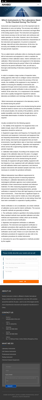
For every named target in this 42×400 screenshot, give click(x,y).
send (21, 281)
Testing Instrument (7, 357)
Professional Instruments (9, 354)
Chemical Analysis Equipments (10, 360)
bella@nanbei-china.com (13, 319)
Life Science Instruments (9, 351)
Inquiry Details (8, 374)
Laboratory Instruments (8, 348)
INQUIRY (10, 386)
